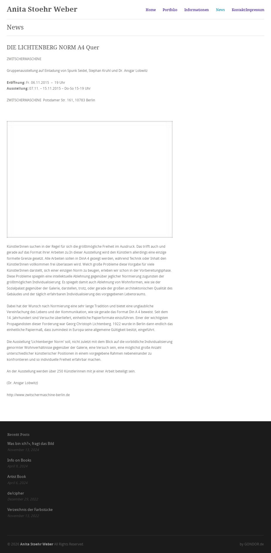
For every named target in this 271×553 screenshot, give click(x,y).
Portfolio (170, 10)
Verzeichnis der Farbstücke (30, 509)
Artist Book (16, 476)
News (220, 10)
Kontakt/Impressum (248, 10)
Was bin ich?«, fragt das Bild (30, 443)
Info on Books (19, 460)
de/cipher (15, 493)
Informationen (196, 10)
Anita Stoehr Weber (42, 9)
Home (151, 10)
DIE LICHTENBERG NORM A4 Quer (53, 47)
